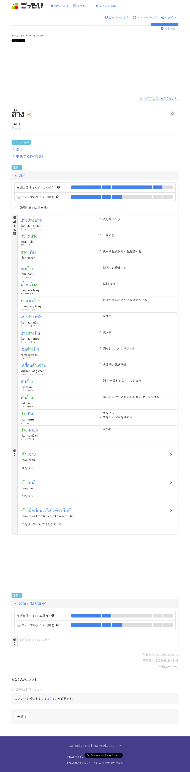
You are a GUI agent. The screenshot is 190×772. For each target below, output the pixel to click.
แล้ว (46, 510)
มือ (31, 510)
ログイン (168, 17)
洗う (19, 149)
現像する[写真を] (29, 156)
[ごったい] (28, 6)
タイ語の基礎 (105, 6)
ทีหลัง (67, 510)
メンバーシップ (145, 17)
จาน (32, 454)
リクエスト (82, 6)
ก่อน (38, 510)
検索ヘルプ (169, 29)
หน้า (33, 482)
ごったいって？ (117, 17)
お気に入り (59, 6)
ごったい (94, 763)
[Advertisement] (95, 70)
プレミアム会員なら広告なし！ (158, 98)
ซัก (39, 207)
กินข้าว (56, 510)
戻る (22, 717)
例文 (77, 745)
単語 (71, 745)
